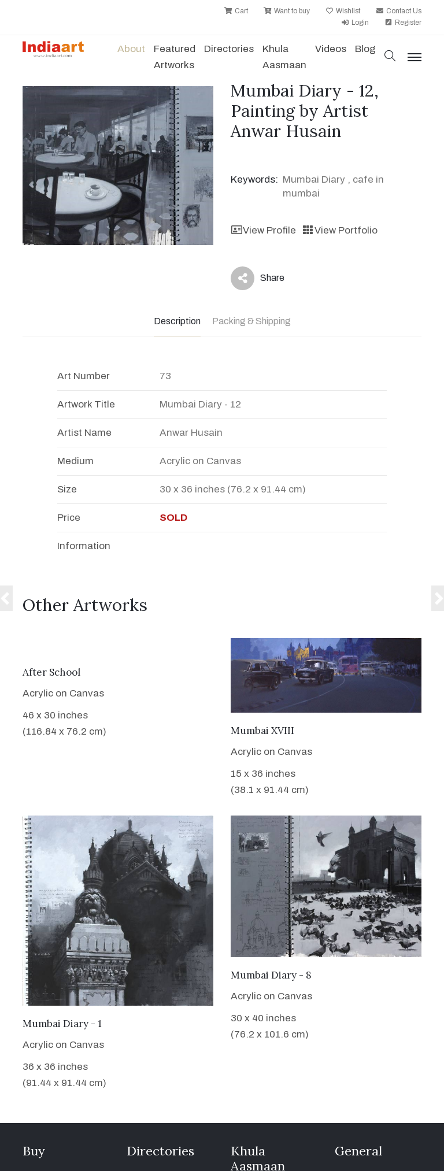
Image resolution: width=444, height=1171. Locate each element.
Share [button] (257, 278)
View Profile (263, 230)
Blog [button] (365, 48)
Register (402, 22)
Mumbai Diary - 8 (271, 975)
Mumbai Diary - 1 (62, 1023)
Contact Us (398, 11)
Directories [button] (229, 48)
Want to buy (287, 11)
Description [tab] (177, 321)
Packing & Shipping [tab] (251, 321)
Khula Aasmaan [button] (284, 57)
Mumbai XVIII (262, 730)
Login (355, 22)
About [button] (131, 48)
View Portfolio (339, 230)
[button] (390, 56)
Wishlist (342, 11)
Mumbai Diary (314, 179)
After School (51, 672)
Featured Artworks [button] (174, 57)
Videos (330, 48)
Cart (236, 11)
